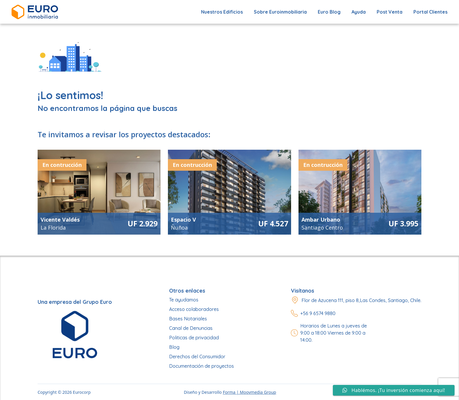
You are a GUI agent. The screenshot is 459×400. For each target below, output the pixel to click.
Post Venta (389, 12)
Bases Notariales (188, 319)
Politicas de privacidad (194, 338)
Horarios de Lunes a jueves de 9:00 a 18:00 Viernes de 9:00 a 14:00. (333, 333)
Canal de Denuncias (191, 328)
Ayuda (359, 12)
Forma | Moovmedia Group (249, 392)
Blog (174, 347)
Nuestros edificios (222, 12)
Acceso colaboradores (194, 309)
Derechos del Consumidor (197, 356)
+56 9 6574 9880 (318, 313)
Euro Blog (329, 12)
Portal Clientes (430, 12)
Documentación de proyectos (201, 366)
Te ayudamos (183, 300)
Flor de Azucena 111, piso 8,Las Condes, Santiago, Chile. (361, 300)
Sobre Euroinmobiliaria (280, 12)
